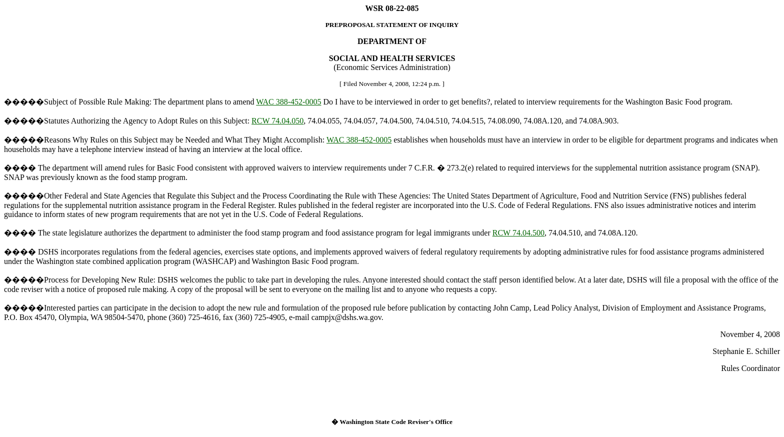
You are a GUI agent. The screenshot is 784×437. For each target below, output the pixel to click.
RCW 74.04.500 (518, 232)
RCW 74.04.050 (278, 120)
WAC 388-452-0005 (288, 102)
